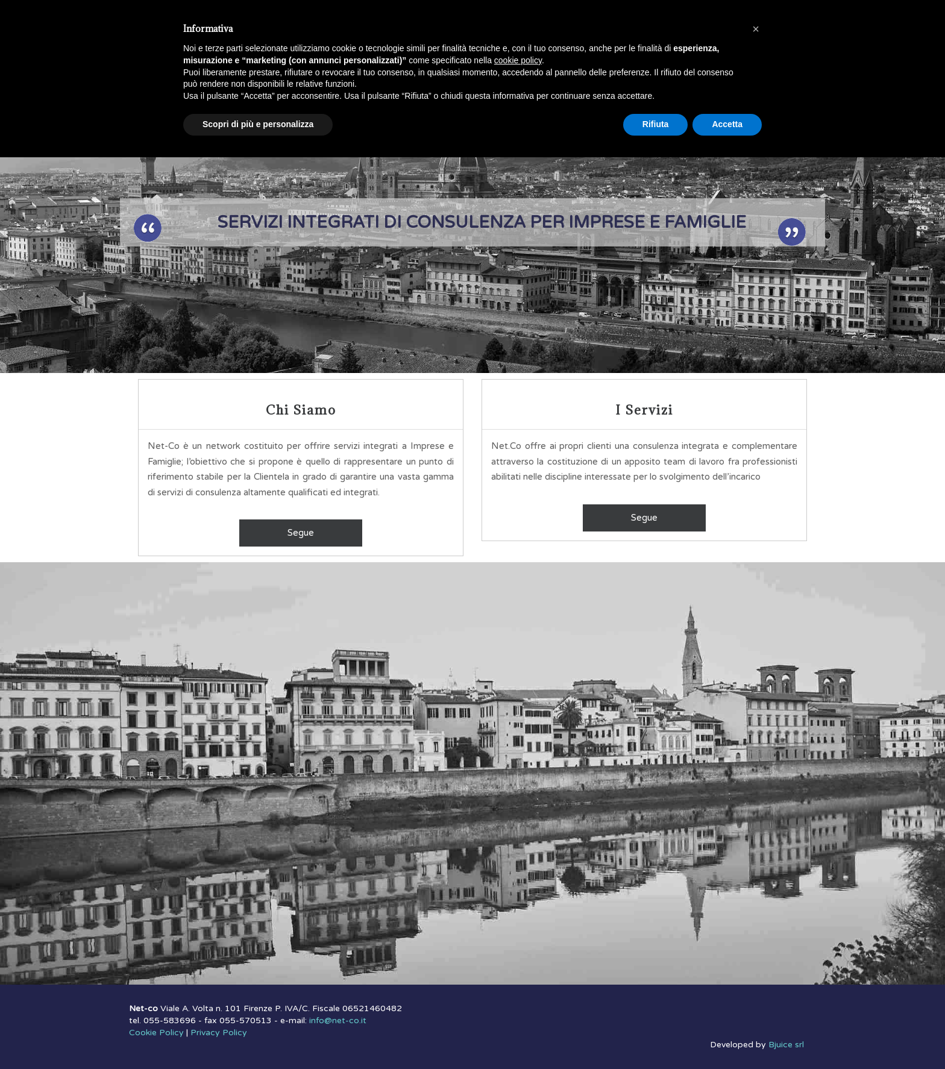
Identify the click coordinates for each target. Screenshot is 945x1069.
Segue (300, 532)
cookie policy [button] (518, 60)
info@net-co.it (337, 1020)
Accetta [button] (727, 124)
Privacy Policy (218, 1032)
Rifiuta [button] (655, 124)
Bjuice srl (786, 1044)
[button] (755, 29)
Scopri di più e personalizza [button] (257, 124)
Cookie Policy (156, 1032)
